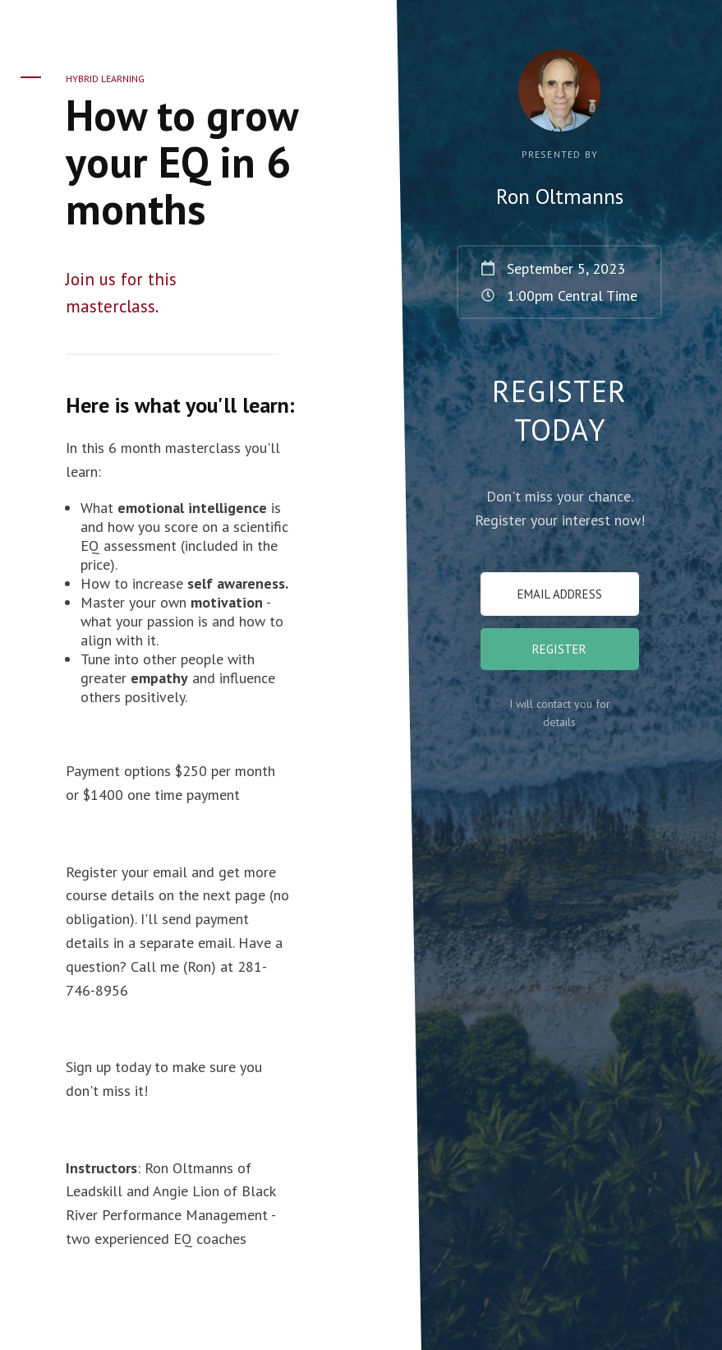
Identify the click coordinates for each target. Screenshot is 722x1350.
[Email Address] (560, 594)
